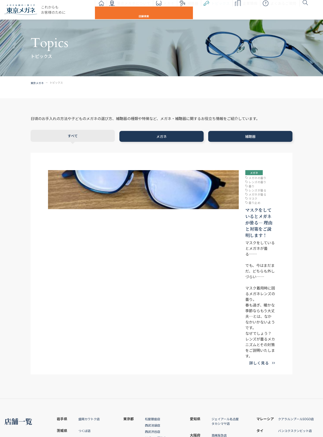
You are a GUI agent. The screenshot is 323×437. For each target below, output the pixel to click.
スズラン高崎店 (89, 316)
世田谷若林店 (154, 324)
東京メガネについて (111, 9)
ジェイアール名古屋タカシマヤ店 (225, 294)
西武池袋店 (152, 298)
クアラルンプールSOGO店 (296, 292)
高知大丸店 (219, 344)
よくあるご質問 (261, 9)
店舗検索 (306, 10)
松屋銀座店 (152, 292)
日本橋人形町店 (155, 317)
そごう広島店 (220, 332)
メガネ (146, 9)
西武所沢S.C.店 (88, 340)
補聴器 (170, 9)
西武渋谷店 (152, 305)
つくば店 (84, 304)
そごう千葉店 (87, 358)
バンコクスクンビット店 (295, 304)
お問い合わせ (213, 407)
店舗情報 (276, 396)
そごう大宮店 (87, 327)
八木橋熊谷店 (87, 346)
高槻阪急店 (219, 309)
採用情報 (276, 417)
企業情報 (227, 9)
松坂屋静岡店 (154, 347)
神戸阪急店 (219, 320)
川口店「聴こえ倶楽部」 (96, 335)
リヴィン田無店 (155, 311)
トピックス (198, 9)
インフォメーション (152, 407)
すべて (72, 135)
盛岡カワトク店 (89, 292)
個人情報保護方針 (216, 417)
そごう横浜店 (154, 336)
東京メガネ (37, 82)
